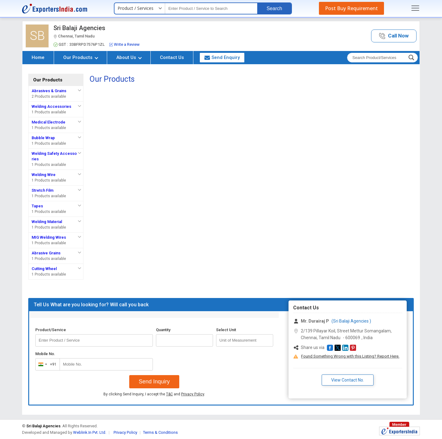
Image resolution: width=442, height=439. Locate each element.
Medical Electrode (48, 122)
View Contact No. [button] (347, 380)
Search (274, 8)
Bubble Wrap (43, 137)
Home (38, 57)
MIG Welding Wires (49, 237)
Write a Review (124, 44)
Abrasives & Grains (49, 90)
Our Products (80, 57)
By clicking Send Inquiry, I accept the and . (154, 394)
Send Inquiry (154, 381)
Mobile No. (45, 353)
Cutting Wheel (44, 268)
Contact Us (172, 57)
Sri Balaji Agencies (79, 28)
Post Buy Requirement (351, 8)
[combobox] (46, 364)
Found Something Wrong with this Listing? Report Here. (350, 356)
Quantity (163, 329)
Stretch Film (42, 190)
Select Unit (226, 329)
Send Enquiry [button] (222, 57)
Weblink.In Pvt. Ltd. (89, 432)
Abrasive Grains (46, 253)
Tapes (37, 206)
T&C (169, 394)
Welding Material (47, 221)
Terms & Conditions (160, 432)
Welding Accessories (51, 106)
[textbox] (211, 8)
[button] (393, 36)
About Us (129, 57)
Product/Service (50, 329)
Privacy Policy (192, 394)
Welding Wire (44, 174)
